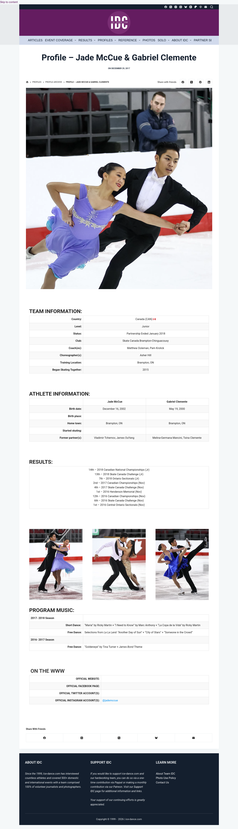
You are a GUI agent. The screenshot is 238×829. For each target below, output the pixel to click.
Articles (35, 40)
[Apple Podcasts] (200, 7)
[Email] (205, 7)
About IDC (182, 40)
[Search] (211, 6)
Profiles (107, 40)
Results (88, 40)
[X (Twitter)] (170, 7)
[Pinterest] (200, 82)
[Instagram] (175, 7)
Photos (149, 40)
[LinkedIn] (209, 82)
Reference (129, 40)
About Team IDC (165, 773)
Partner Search (207, 40)
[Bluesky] (185, 7)
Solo (164, 40)
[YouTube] (190, 7)
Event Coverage (61, 40)
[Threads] (180, 7)
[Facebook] (165, 7)
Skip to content (9, 2)
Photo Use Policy (166, 778)
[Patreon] (195, 7)
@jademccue (110, 700)
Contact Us (162, 782)
